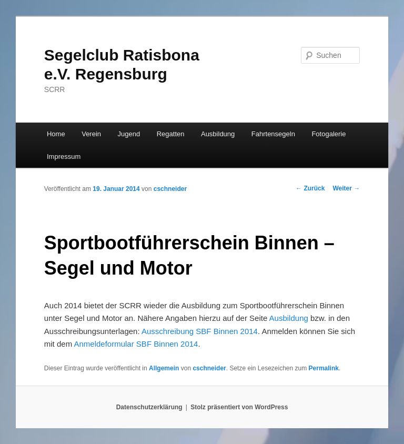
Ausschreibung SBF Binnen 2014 (200, 331)
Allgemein (164, 368)
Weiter (346, 188)
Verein (91, 134)
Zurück (310, 188)
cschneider (170, 189)
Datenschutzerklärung (149, 407)
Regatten (171, 134)
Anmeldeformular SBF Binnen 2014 (136, 343)
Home (56, 134)
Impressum (63, 156)
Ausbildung (218, 134)
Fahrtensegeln (273, 134)
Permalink (324, 368)
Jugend (129, 134)
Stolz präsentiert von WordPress (239, 407)
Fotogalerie (328, 134)
